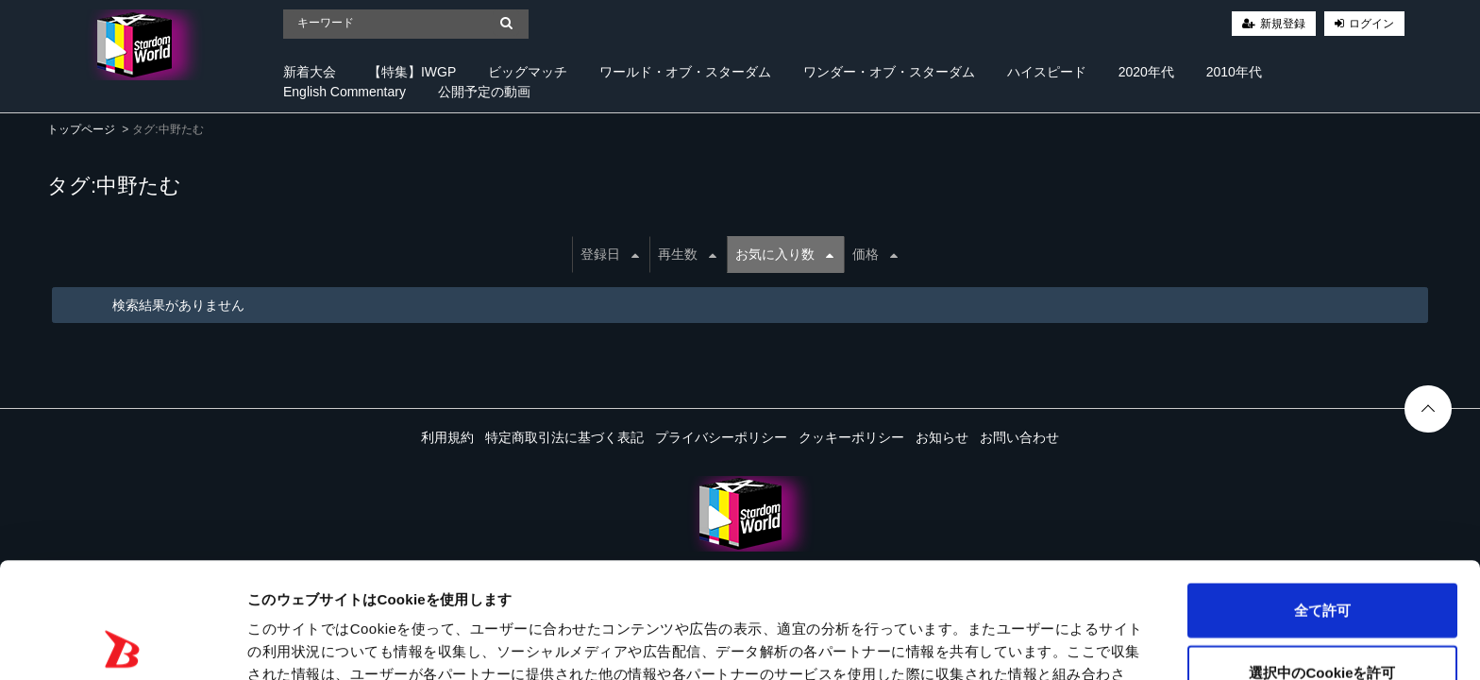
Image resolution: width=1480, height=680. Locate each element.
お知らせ (942, 437)
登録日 (609, 254)
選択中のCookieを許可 (1322, 557)
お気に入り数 (784, 254)
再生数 (687, 254)
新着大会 (309, 71)
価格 (875, 254)
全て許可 (1322, 494)
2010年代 (1234, 71)
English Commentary (344, 91)
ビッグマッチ (527, 71)
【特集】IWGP (412, 71)
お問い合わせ (1019, 437)
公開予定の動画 (484, 91)
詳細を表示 (911, 643)
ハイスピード (1046, 71)
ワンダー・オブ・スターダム (889, 71)
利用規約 (447, 437)
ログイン (1371, 23)
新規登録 (1282, 23)
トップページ (81, 129)
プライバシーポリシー (721, 437)
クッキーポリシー (851, 437)
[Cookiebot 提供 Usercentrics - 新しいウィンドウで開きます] (122, 643)
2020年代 (1146, 71)
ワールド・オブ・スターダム (685, 71)
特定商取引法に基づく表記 (564, 437)
